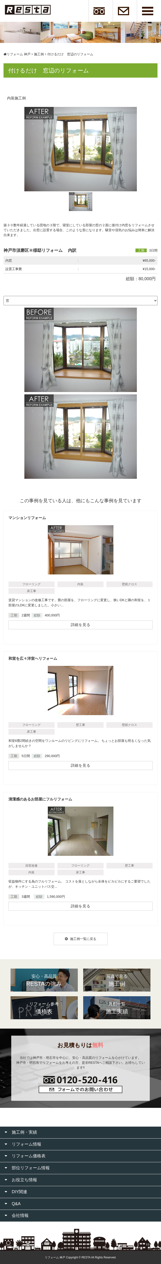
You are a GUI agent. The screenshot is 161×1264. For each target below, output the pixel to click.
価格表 (44, 1008)
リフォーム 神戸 (17, 54)
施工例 (39, 54)
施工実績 (117, 1008)
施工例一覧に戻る (80, 939)
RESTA (86, 1257)
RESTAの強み (44, 980)
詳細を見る (80, 625)
